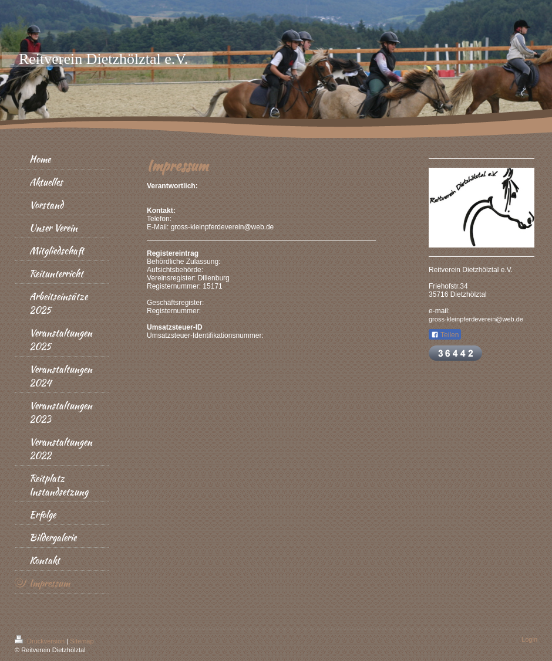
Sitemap (81, 641)
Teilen (445, 335)
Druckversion (40, 641)
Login (529, 639)
